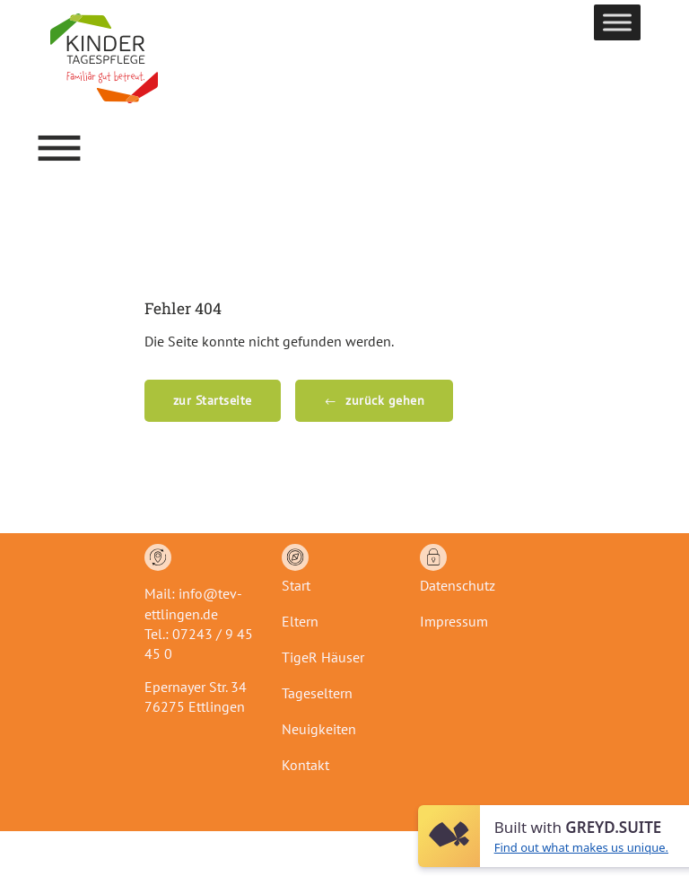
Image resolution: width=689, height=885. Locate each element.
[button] (59, 148)
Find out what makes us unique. (581, 847)
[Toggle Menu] (617, 22)
